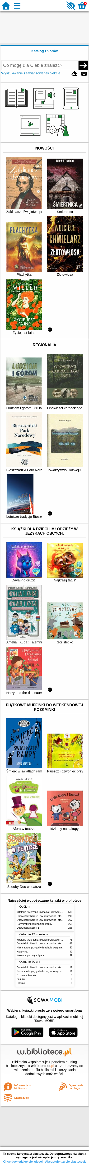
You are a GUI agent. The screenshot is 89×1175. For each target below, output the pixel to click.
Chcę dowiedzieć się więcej (22, 1161)
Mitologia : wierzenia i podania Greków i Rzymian (43, 912)
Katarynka (22, 951)
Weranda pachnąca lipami (30, 955)
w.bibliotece (42, 1066)
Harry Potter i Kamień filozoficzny (34, 924)
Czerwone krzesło (26, 975)
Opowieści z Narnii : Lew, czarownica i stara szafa (43, 916)
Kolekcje (53, 73)
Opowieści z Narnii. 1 (28, 928)
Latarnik (21, 983)
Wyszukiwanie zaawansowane (24, 73)
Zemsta (21, 979)
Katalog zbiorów (44, 51)
